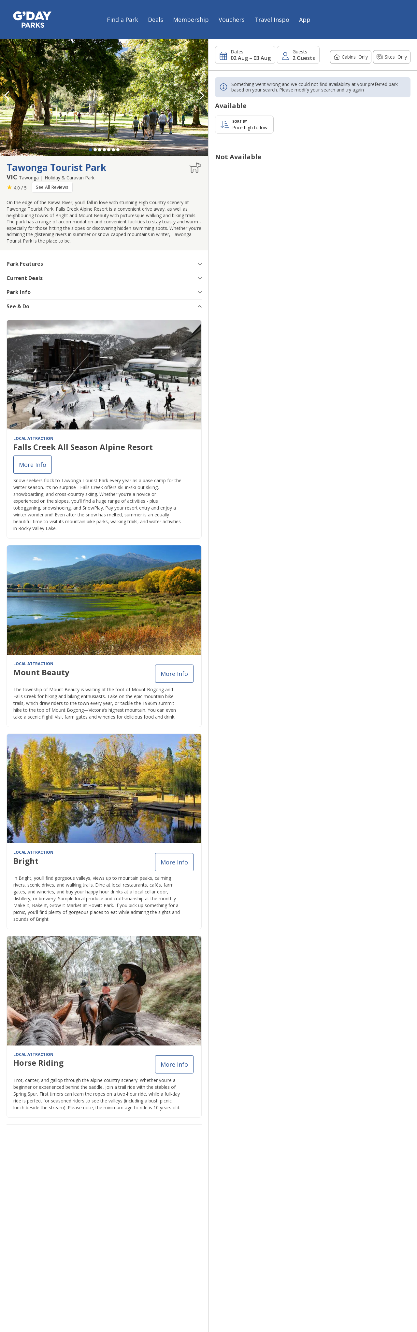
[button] (201, 95)
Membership (191, 19)
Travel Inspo (271, 19)
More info (32, 465)
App (304, 19)
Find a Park (122, 19)
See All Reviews (52, 187)
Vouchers (232, 19)
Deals (155, 19)
